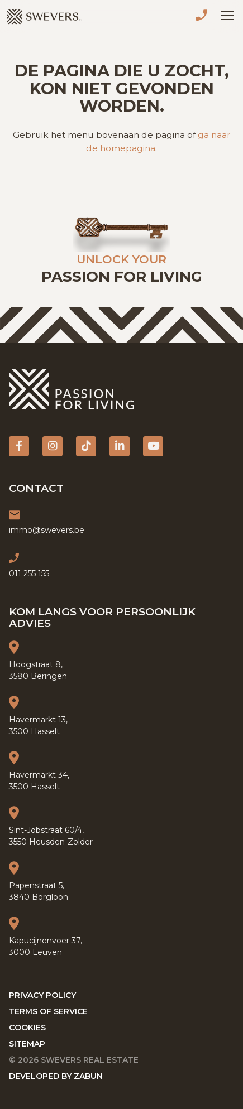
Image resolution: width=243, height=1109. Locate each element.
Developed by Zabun (56, 1076)
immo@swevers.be (46, 530)
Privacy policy (42, 995)
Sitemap (27, 1044)
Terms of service (48, 1011)
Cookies (27, 1028)
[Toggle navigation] (227, 16)
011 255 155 (204, 16)
